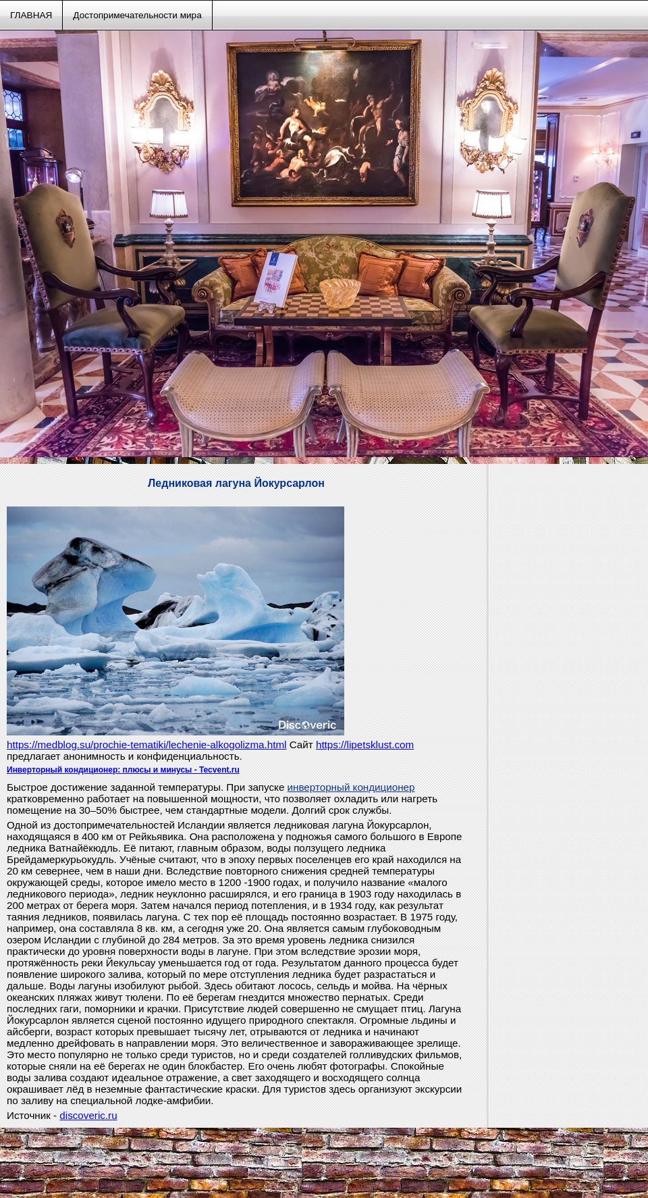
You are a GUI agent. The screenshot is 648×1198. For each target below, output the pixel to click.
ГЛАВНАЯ (31, 15)
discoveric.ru (88, 1115)
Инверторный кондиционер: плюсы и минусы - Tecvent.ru (123, 770)
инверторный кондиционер (351, 787)
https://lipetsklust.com (365, 744)
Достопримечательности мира (137, 15)
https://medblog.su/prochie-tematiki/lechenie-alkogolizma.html (146, 744)
